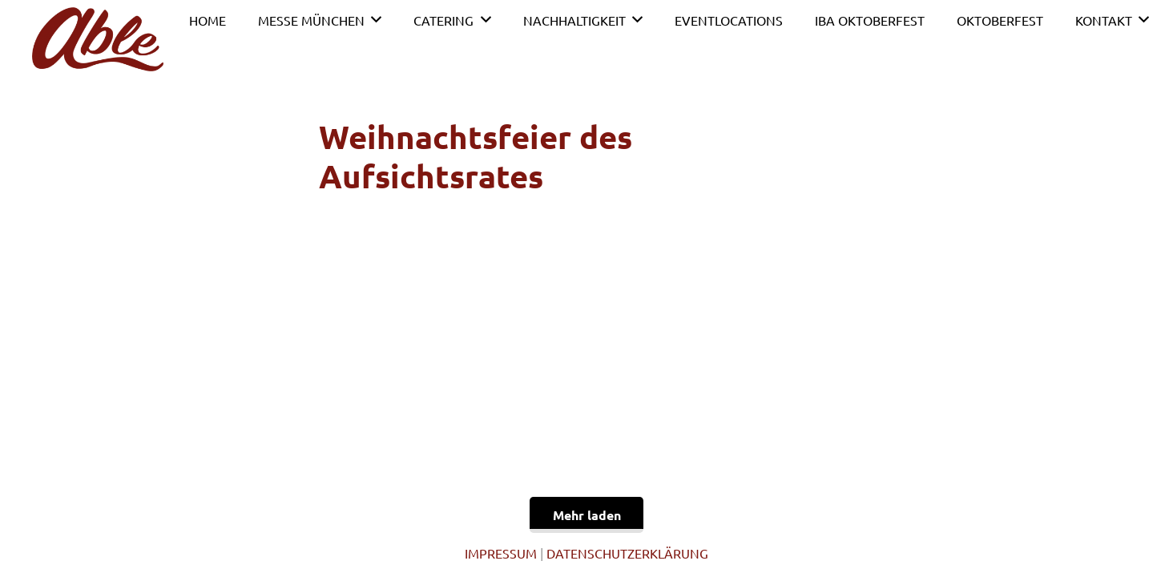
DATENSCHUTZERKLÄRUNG (627, 553)
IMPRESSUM (501, 553)
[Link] (97, 39)
